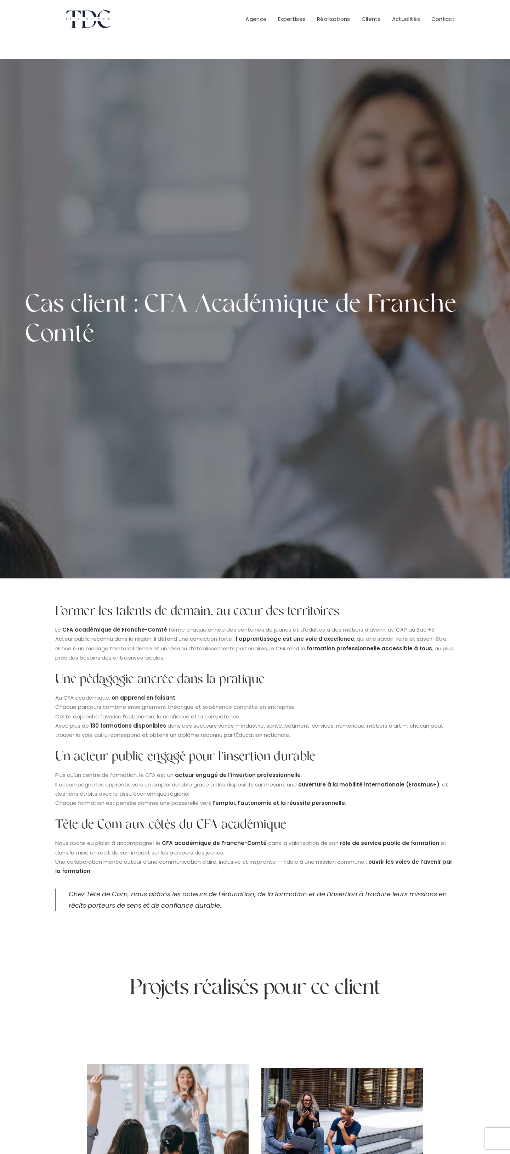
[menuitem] (258, 21)
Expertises (292, 22)
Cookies (404, 1136)
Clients (371, 22)
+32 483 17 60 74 (408, 1037)
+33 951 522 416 (302, 1037)
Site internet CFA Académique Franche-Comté (342, 868)
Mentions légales (291, 1136)
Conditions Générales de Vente (223, 1136)
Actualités (406, 22)
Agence (256, 22)
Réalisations (333, 22)
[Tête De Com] (77, 21)
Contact (443, 22)
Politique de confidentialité (354, 1136)
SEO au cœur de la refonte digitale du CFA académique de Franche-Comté (167, 853)
